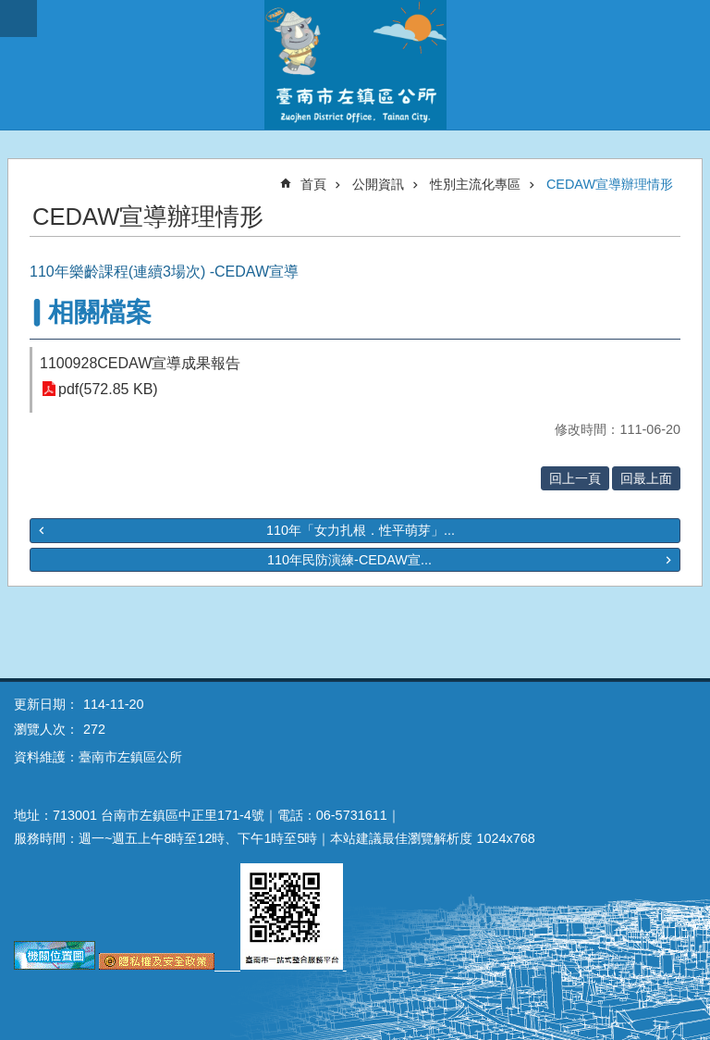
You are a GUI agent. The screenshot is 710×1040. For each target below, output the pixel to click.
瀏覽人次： (46, 729)
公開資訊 (378, 184)
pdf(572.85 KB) (108, 389)
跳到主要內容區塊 (9, 9)
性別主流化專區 (475, 184)
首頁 (313, 184)
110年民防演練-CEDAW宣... (349, 559)
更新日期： (46, 704)
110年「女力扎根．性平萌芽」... (360, 530)
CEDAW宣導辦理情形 (609, 184)
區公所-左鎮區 (355, 65)
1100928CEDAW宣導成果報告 (140, 363)
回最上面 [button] (646, 478)
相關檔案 (100, 312)
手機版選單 (18, 18)
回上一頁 (575, 478)
